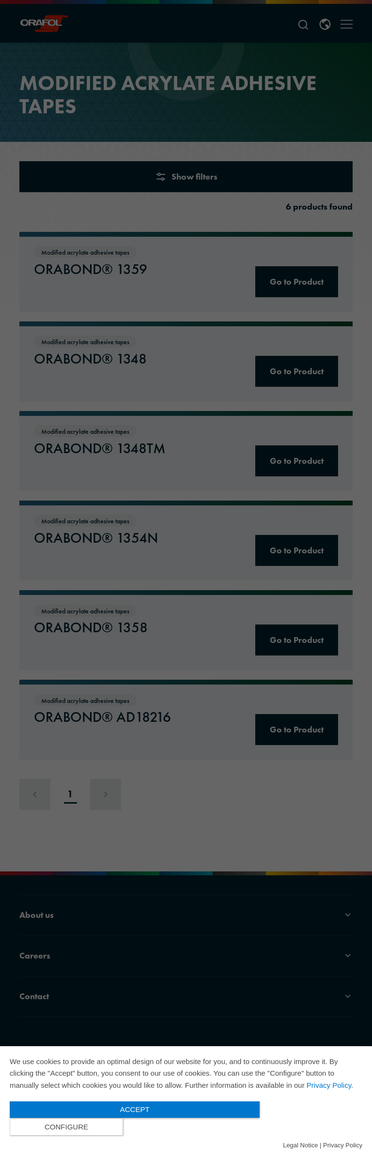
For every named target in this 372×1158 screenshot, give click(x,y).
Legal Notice (300, 1145)
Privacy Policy (329, 1102)
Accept (133, 1127)
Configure (309, 1127)
